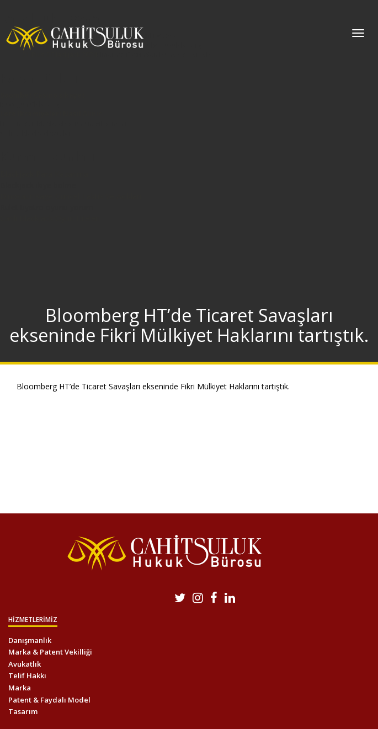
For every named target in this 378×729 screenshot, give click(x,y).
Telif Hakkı (27, 675)
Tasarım (23, 711)
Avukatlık (24, 664)
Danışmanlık (29, 640)
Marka (19, 688)
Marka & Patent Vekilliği (50, 652)
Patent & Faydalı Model (49, 700)
